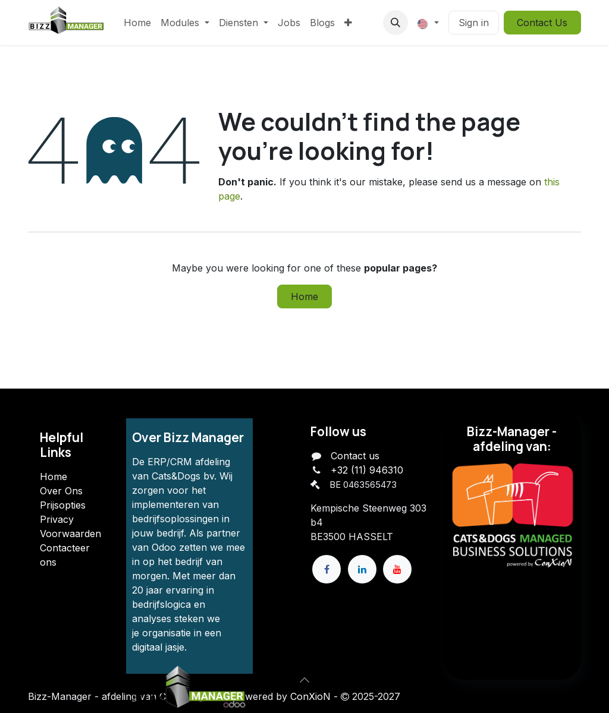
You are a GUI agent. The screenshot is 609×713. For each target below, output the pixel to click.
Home (304, 296)
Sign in (474, 23)
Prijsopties (63, 505)
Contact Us (542, 23)
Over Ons (61, 491)
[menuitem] (137, 22)
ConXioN (310, 696)
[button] (395, 22)
